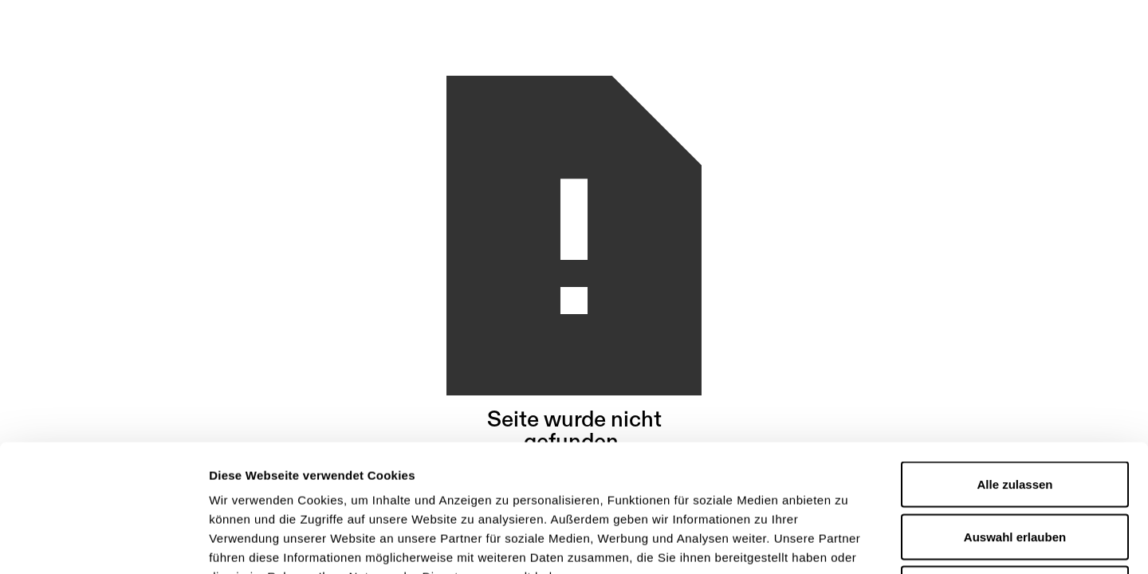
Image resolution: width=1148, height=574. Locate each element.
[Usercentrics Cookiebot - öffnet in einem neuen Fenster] (103, 543)
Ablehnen (1015, 469)
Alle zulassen (1014, 365)
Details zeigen (848, 542)
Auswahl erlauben (1015, 417)
